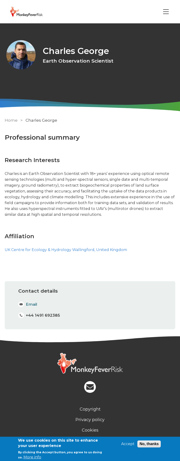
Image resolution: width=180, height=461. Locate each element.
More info (32, 457)
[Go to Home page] (33, 12)
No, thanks (149, 444)
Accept (128, 444)
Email (31, 304)
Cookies (90, 430)
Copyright (90, 408)
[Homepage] (90, 364)
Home (11, 120)
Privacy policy (90, 419)
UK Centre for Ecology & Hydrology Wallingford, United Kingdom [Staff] (66, 250)
